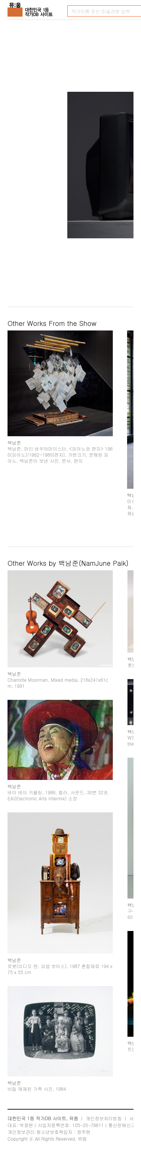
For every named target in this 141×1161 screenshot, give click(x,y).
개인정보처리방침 (104, 1118)
